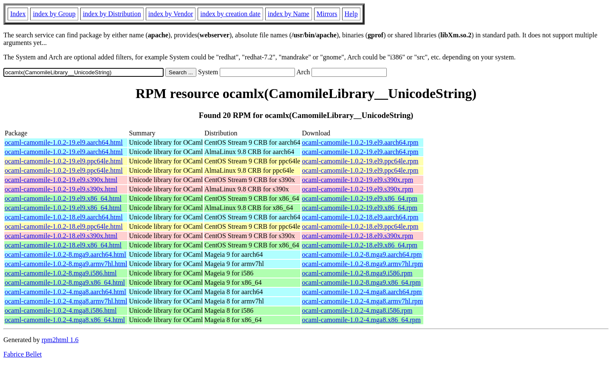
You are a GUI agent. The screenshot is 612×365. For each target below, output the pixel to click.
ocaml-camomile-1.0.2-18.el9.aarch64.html (64, 217)
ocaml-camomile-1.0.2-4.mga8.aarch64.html (65, 291)
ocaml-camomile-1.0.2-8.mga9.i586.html (61, 273)
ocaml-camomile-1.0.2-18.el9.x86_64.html (63, 245)
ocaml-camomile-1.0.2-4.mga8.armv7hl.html (66, 301)
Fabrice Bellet (22, 354)
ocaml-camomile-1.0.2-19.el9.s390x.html (61, 179)
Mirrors (327, 13)
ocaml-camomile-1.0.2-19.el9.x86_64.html (63, 198)
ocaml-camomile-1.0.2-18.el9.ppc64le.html (64, 226)
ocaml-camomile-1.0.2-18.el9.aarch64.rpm (360, 217)
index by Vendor (170, 13)
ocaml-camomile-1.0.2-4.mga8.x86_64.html (65, 319)
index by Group (54, 13)
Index (18, 13)
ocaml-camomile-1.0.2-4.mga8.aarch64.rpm (362, 291)
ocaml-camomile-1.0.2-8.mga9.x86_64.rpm (361, 282)
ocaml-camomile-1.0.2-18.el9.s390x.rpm (357, 235)
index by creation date (230, 13)
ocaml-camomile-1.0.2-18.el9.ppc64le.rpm (360, 226)
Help (351, 13)
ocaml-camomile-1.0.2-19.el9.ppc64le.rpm (360, 161)
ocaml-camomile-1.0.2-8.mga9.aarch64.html (65, 254)
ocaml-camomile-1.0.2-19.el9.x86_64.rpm (359, 198)
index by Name (288, 13)
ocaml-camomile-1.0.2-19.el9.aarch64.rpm (360, 142)
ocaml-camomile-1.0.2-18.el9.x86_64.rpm (359, 245)
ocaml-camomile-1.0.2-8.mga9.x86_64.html (65, 282)
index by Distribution (112, 13)
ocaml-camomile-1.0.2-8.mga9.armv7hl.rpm (362, 263)
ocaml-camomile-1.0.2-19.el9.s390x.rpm (357, 179)
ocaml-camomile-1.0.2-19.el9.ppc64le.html (64, 161)
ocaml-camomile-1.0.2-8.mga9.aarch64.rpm (362, 254)
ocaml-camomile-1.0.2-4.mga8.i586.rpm (357, 310)
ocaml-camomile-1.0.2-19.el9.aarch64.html (64, 142)
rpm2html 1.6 (60, 339)
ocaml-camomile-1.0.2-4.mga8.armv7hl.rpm (362, 301)
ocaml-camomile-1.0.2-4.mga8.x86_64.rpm (361, 319)
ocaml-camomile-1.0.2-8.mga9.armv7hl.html (66, 263)
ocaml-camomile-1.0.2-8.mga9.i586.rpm (357, 273)
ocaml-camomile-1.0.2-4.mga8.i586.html (61, 310)
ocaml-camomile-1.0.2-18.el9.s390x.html (61, 235)
